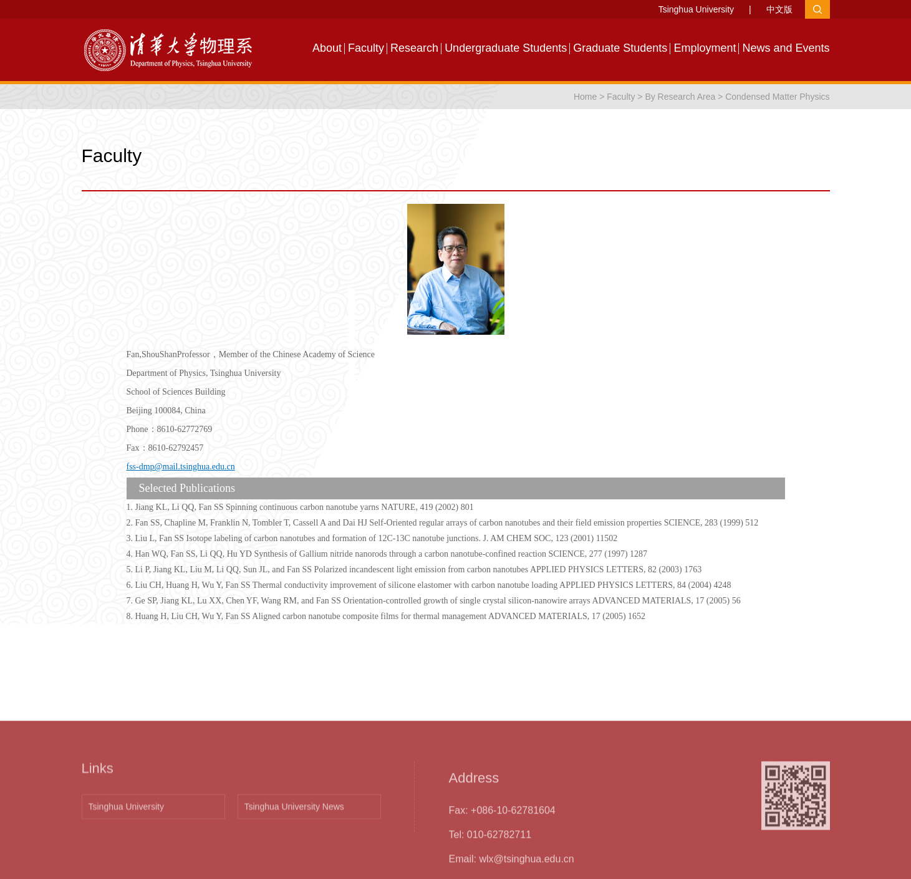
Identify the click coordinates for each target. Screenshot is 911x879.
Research (414, 48)
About (327, 48)
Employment (704, 48)
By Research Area (680, 97)
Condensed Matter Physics (777, 97)
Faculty (366, 48)
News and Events (785, 48)
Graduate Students (620, 48)
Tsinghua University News (294, 859)
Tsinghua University (696, 9)
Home (585, 97)
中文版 (779, 9)
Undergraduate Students (506, 48)
